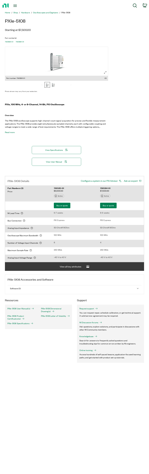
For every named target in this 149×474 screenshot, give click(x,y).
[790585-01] (47, 85)
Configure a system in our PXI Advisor (99, 180)
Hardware (25, 12)
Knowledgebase (88, 336)
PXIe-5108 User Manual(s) (20, 308)
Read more (10, 132)
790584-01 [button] (20, 41)
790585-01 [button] (9, 41)
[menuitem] (135, 6)
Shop (15, 12)
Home (7, 12)
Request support (88, 308)
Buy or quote (62, 205)
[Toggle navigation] (20, 5)
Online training (87, 350)
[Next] (71, 85)
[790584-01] (53, 85)
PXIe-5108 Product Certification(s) (15, 317)
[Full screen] (105, 72)
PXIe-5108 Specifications (20, 323)
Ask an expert (131, 180)
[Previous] (42, 85)
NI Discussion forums (90, 322)
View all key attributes (74, 266)
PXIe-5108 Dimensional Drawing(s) (51, 310)
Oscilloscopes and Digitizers (45, 12)
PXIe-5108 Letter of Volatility (55, 316)
